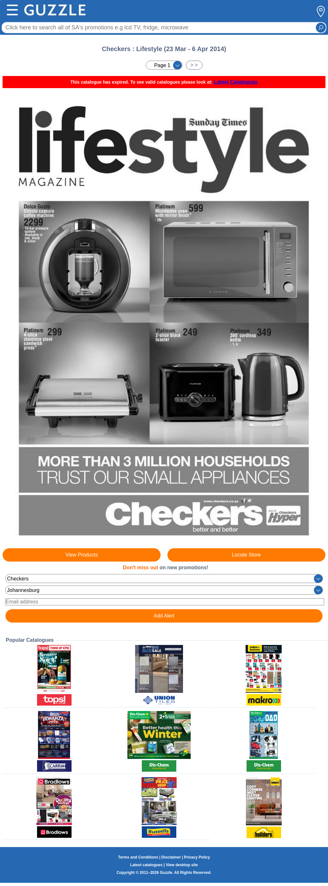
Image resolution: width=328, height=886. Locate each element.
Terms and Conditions (138, 857)
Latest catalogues (146, 865)
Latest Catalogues (236, 82)
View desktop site (182, 865)
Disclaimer (171, 857)
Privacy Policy (197, 857)
